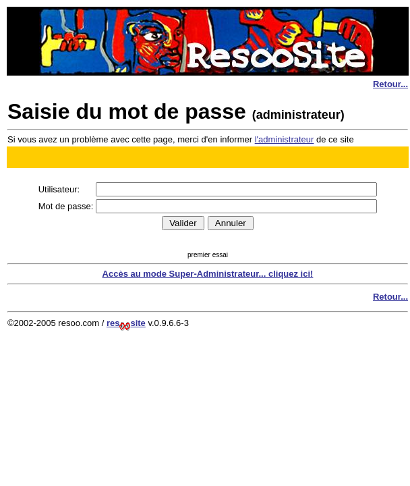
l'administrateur (284, 139)
